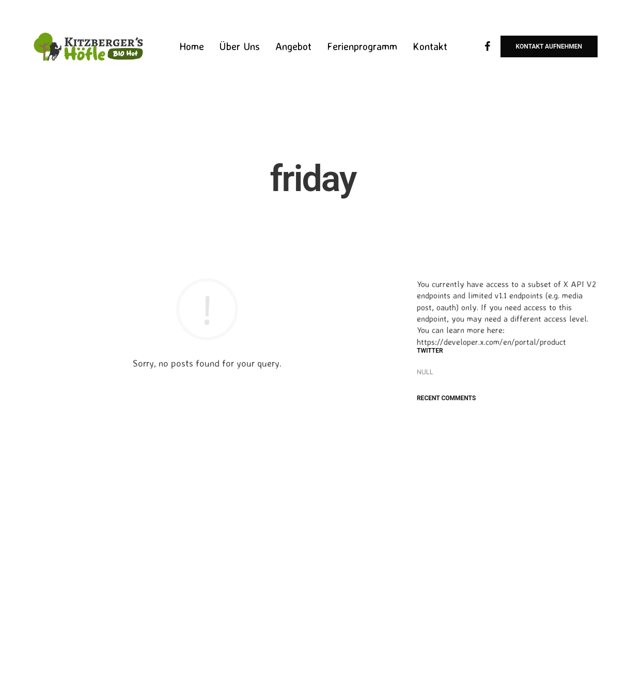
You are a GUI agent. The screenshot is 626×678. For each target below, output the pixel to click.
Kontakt (430, 46)
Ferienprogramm (362, 46)
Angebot (293, 46)
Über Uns (240, 46)
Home (191, 46)
